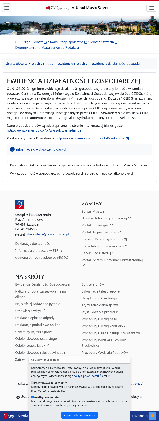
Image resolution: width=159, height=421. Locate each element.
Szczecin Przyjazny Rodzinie (104, 239)
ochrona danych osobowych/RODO (41, 257)
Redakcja (72, 47)
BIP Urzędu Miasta (31, 42)
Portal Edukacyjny (97, 225)
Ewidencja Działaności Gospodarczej (42, 284)
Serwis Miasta (94, 211)
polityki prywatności (87, 376)
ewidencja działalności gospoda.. (116, 63)
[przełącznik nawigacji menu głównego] (6, 7)
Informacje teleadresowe (101, 291)
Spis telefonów (93, 284)
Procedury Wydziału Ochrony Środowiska (104, 343)
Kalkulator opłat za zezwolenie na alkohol (40, 294)
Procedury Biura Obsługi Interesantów (111, 333)
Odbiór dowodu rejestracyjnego (41, 352)
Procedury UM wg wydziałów (103, 326)
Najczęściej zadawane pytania (37, 304)
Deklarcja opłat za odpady (34, 318)
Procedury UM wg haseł (100, 319)
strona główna (16, 63)
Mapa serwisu (51, 47)
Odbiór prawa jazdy (32, 345)
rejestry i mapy (42, 63)
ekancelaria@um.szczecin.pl (47, 234)
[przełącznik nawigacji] (151, 8)
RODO (111, 376)
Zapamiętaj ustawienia (79, 415)
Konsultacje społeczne (68, 42)
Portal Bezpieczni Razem (102, 232)
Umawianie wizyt (30, 311)
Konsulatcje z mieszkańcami (105, 246)
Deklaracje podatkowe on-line (37, 325)
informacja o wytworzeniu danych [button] (38, 149)
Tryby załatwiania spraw (100, 305)
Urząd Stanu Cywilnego (99, 298)
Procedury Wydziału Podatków (105, 352)
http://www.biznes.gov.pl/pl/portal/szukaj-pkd (92, 138)
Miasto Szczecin (104, 42)
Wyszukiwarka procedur (100, 312)
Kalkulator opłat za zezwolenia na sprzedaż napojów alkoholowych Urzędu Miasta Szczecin (78, 165)
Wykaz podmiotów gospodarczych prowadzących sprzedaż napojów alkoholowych (72, 173)
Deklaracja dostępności (33, 243)
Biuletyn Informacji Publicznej (106, 218)
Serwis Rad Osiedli (97, 253)
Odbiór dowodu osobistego (36, 338)
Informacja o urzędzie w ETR (38, 250)
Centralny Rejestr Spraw (33, 331)
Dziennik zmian (27, 47)
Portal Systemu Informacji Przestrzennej (112, 263)
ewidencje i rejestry (72, 63)
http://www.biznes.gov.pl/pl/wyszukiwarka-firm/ (45, 130)
